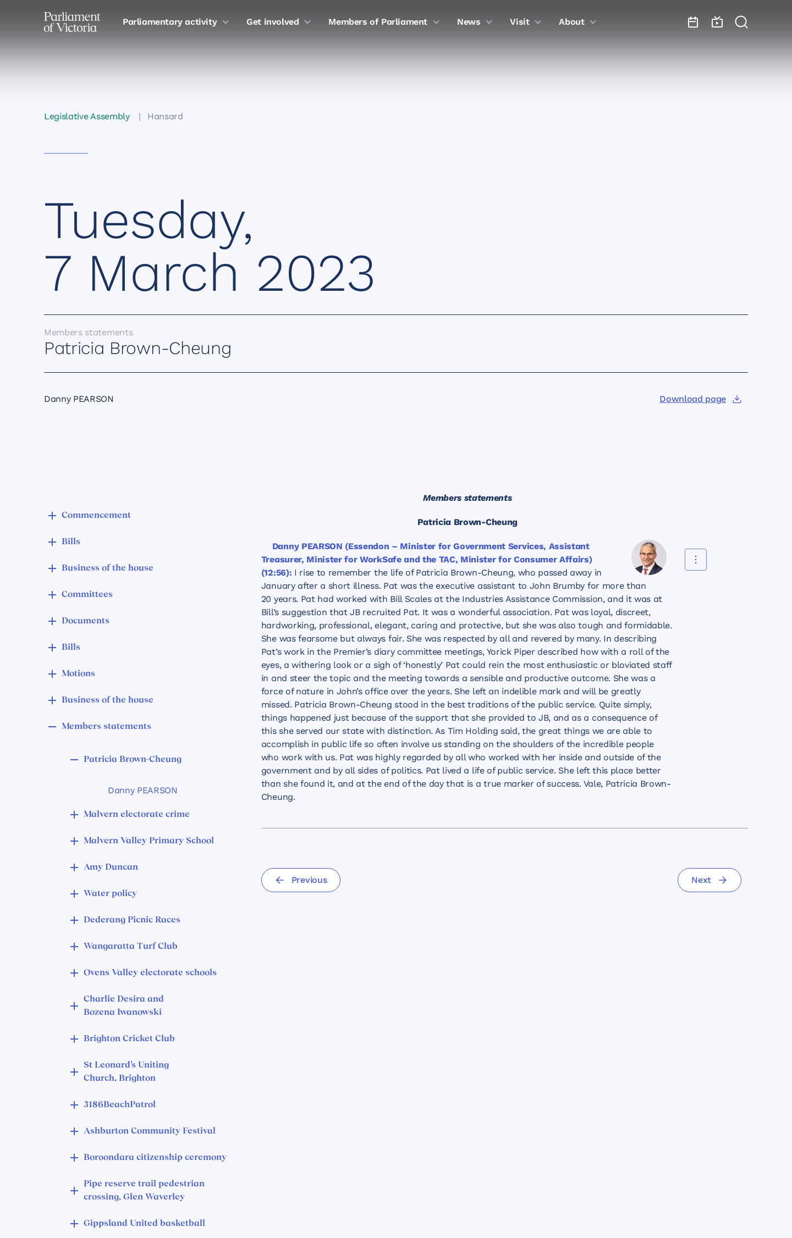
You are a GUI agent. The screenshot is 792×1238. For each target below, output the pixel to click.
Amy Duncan (111, 867)
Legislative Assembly (87, 116)
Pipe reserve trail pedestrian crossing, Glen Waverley (144, 1190)
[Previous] (300, 880)
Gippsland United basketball (144, 1224)
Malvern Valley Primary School (149, 841)
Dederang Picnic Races (132, 920)
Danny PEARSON (143, 790)
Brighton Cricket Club (129, 1039)
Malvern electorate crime (137, 815)
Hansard (165, 116)
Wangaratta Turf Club (131, 946)
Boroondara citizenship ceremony (155, 1158)
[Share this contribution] (696, 560)
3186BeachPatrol (120, 1105)
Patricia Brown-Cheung (133, 760)
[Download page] (700, 399)
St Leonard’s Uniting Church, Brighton (126, 1072)
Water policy (110, 894)
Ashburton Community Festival (150, 1131)
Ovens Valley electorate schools (150, 973)
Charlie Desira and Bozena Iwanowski (124, 1006)
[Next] (709, 880)
